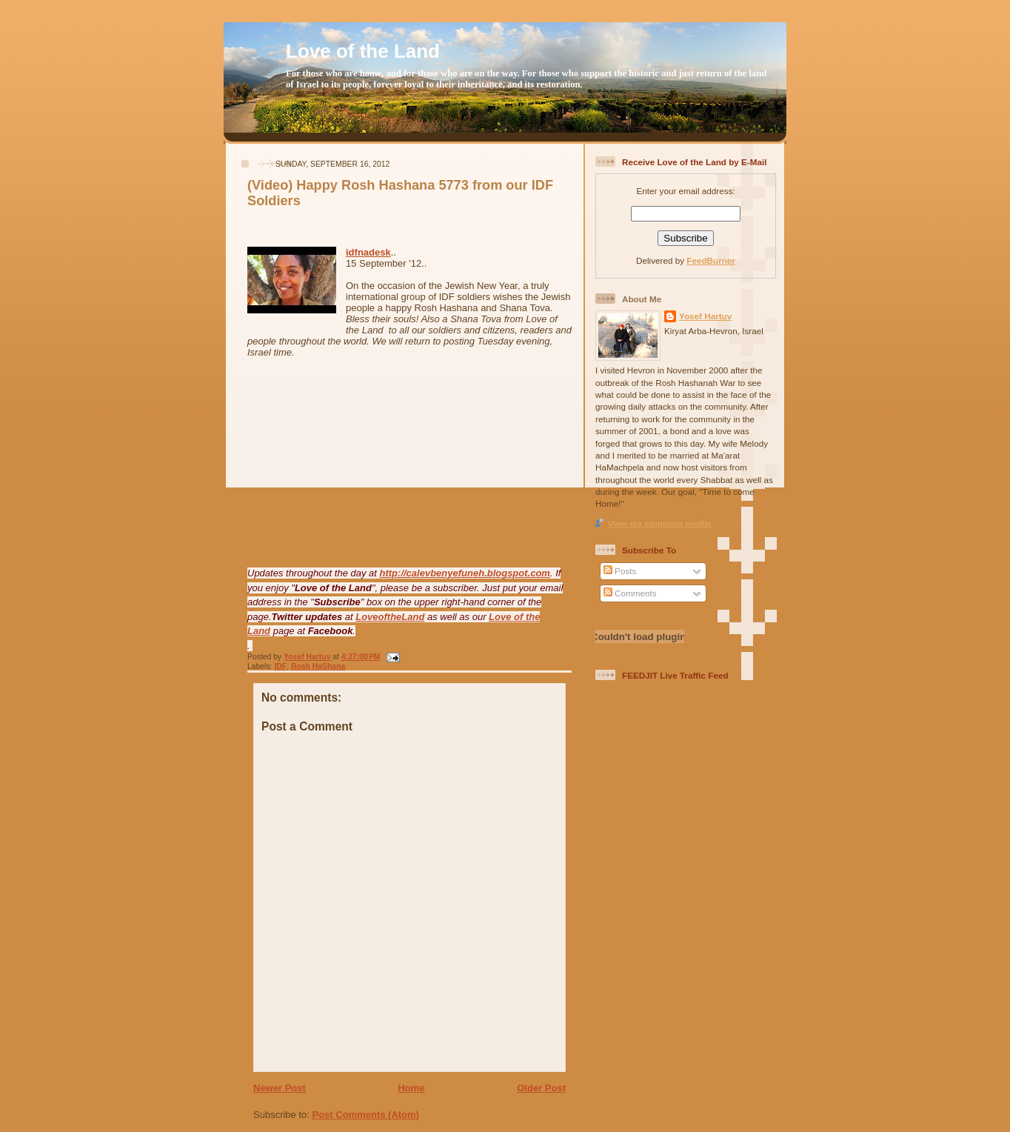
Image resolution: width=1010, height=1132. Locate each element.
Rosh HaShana (318, 666)
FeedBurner (710, 260)
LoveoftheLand (389, 616)
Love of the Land (363, 51)
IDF (280, 666)
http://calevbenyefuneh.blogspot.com (465, 573)
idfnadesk (368, 252)
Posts (619, 571)
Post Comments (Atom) (365, 1114)
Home (411, 1087)
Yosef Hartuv (308, 657)
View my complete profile (660, 523)
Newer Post (279, 1087)
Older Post (541, 1087)
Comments (630, 593)
